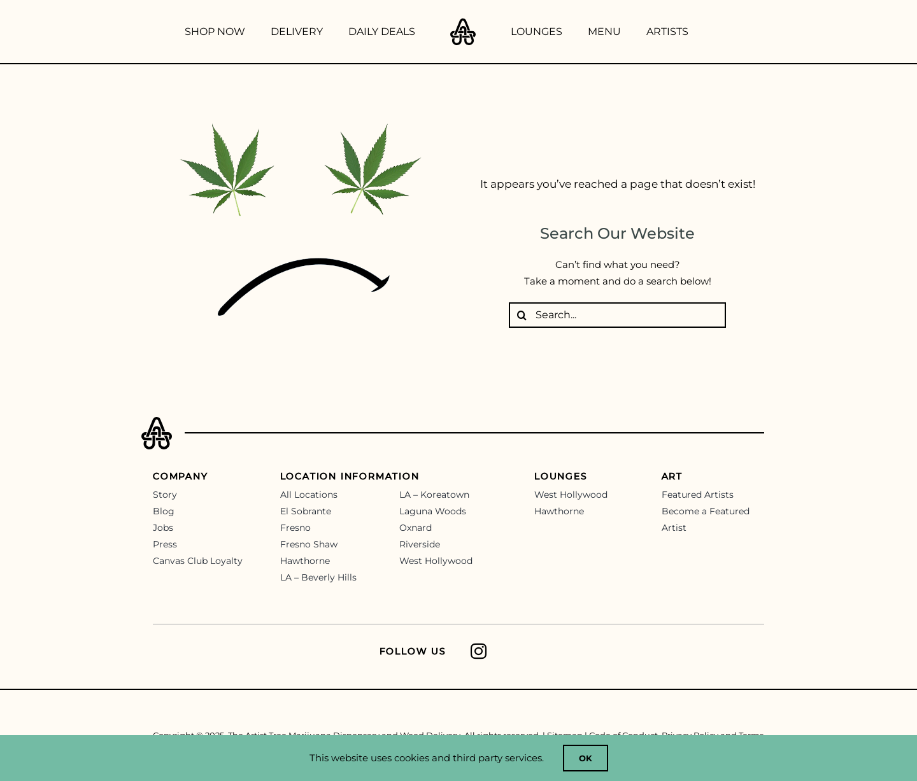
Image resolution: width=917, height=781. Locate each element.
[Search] (521, 315)
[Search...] (617, 315)
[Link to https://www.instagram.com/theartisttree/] (613, 651)
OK (585, 758)
